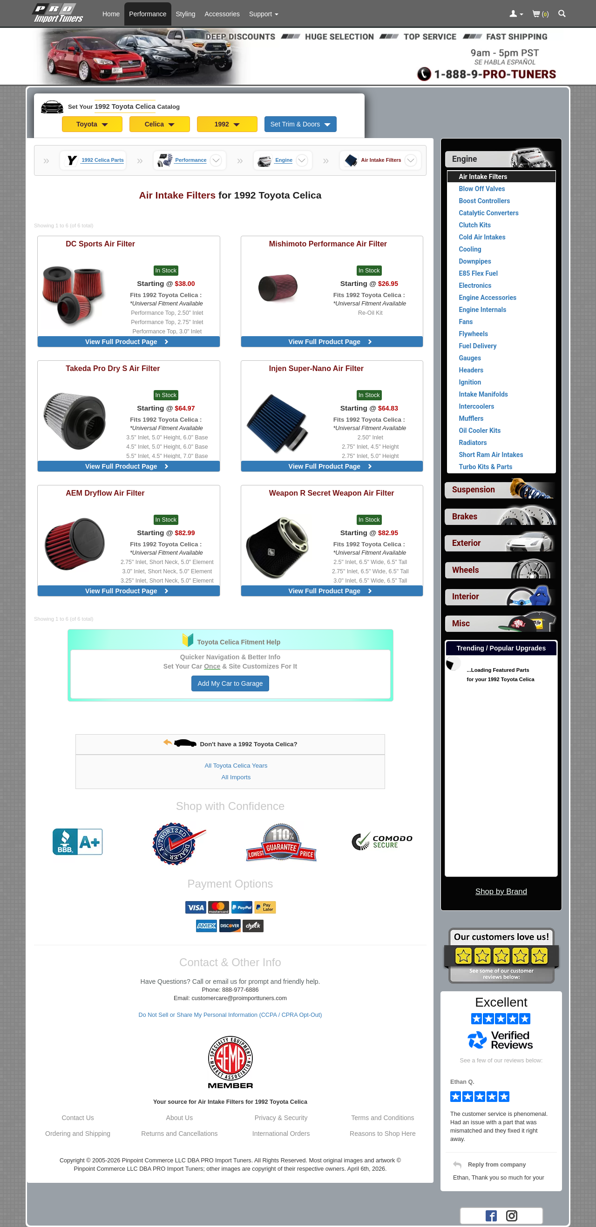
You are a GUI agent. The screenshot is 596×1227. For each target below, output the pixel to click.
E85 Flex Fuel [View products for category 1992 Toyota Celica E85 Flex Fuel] (478, 273)
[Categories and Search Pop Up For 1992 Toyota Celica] (562, 14)
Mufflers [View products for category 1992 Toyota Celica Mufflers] (471, 418)
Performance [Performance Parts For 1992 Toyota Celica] (147, 14)
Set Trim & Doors (301, 124)
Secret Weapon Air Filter (331, 493)
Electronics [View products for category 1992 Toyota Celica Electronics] (475, 285)
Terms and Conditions (382, 1117)
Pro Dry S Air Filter (113, 368)
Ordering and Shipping (77, 1133)
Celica (160, 124)
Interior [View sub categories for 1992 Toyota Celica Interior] (465, 596)
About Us (179, 1117)
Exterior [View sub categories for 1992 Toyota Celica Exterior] (466, 543)
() (541, 15)
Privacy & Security (281, 1117)
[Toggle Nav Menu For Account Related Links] (516, 14)
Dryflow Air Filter (105, 493)
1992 (227, 124)
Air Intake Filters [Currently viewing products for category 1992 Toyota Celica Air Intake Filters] (483, 176)
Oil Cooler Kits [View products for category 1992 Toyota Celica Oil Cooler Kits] (480, 430)
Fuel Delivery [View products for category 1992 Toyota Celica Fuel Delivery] (478, 346)
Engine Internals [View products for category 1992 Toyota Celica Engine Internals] (483, 309)
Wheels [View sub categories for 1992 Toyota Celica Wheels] (465, 570)
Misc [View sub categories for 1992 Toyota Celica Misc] (461, 623)
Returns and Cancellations (179, 1133)
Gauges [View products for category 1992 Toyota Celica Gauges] (470, 358)
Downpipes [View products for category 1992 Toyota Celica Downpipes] (475, 261)
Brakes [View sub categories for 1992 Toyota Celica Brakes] (464, 516)
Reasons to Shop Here (383, 1133)
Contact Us (78, 1117)
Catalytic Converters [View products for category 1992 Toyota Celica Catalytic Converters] (489, 213)
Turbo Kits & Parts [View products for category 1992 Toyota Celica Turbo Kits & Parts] (486, 467)
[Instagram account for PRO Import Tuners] (511, 1215)
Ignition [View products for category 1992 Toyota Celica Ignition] (470, 382)
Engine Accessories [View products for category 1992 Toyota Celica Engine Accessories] (488, 297)
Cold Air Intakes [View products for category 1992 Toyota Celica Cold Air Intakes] (482, 237)
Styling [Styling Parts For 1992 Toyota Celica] (186, 14)
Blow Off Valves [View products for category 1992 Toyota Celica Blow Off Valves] (482, 188)
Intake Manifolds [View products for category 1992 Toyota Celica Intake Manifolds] (483, 394)
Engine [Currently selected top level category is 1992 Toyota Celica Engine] (464, 159)
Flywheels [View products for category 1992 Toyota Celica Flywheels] (473, 334)
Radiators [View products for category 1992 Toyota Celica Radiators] (473, 442)
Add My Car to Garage (230, 683)
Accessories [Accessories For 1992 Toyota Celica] (222, 14)
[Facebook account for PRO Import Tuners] (491, 1215)
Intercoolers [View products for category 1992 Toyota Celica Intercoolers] (476, 406)
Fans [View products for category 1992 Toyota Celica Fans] (466, 321)
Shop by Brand (501, 891)
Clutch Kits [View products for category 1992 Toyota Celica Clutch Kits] (475, 225)
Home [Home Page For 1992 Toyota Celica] (111, 14)
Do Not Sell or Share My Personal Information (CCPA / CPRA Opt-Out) (230, 1015)
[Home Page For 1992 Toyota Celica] (59, 11)
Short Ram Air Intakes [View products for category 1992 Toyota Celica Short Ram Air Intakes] (491, 454)
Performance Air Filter (328, 243)
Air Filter (100, 243)
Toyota (92, 124)
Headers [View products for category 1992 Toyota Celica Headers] (471, 370)
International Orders (281, 1133)
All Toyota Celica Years (235, 765)
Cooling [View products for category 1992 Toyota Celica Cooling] (470, 249)
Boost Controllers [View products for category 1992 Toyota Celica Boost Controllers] (484, 201)
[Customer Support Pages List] (263, 14)
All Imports (236, 777)
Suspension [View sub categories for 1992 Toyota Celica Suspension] (473, 489)
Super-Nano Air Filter (316, 368)
